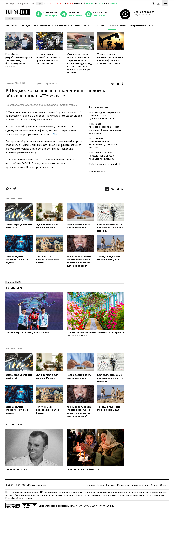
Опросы (164, 485)
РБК (54, 134)
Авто (123, 25)
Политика (80, 25)
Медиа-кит (123, 485)
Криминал (51, 83)
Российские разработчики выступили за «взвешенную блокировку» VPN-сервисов (19, 60)
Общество (97, 25)
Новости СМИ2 (13, 281)
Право (112, 25)
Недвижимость (140, 25)
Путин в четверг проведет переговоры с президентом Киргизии (101, 155)
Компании (46, 25)
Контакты (111, 485)
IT (155, 25)
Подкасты (29, 25)
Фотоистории (14, 287)
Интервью (11, 25)
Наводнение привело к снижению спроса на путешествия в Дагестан (104, 115)
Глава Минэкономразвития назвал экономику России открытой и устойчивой (105, 128)
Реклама (90, 485)
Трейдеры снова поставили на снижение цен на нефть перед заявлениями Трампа (110, 59)
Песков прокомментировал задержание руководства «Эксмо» (103, 143)
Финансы (63, 25)
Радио (100, 485)
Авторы (155, 485)
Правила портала (140, 485)
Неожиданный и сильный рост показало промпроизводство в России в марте (48, 59)
